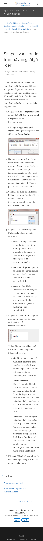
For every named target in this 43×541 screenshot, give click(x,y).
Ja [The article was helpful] (17, 520)
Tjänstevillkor (23, 539)
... (28, 26)
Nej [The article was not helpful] (25, 520)
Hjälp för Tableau (11, 23)
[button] (5, 3)
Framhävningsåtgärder (14, 483)
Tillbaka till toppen (21, 501)
